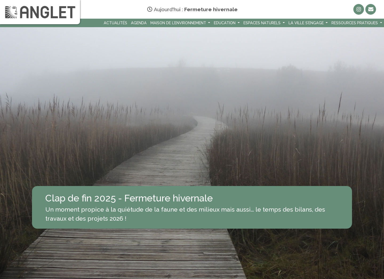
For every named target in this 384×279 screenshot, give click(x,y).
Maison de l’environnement (178, 23)
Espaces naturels (262, 23)
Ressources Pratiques (355, 23)
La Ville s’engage (307, 23)
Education (225, 23)
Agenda (139, 23)
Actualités (115, 23)
